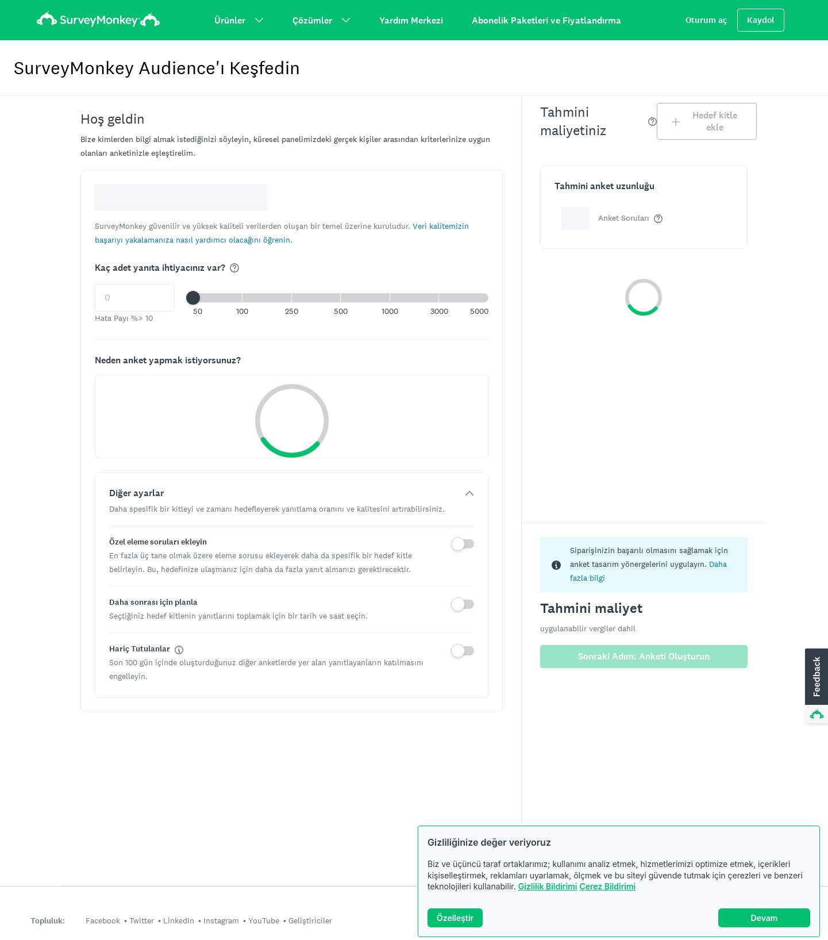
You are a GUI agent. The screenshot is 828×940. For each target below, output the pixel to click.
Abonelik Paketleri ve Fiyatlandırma (546, 20)
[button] (340, 297)
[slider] (193, 298)
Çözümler (321, 20)
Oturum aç (706, 20)
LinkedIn (178, 920)
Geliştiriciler (310, 920)
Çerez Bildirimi (607, 886)
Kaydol (761, 20)
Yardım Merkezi (411, 20)
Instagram (221, 920)
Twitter (141, 920)
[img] (234, 268)
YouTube (263, 920)
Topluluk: (47, 920)
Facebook (103, 920)
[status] (644, 564)
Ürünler (239, 20)
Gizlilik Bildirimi (547, 886)
